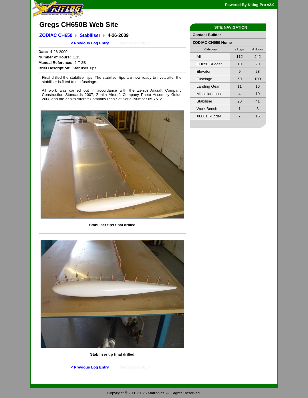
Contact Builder (207, 35)
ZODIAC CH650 (56, 35)
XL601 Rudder (208, 116)
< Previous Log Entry (90, 43)
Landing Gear (208, 86)
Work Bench (206, 109)
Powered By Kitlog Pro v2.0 (249, 5)
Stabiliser (90, 35)
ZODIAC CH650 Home (212, 42)
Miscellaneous (208, 94)
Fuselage (204, 79)
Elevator (203, 71)
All (198, 56)
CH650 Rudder (209, 64)
